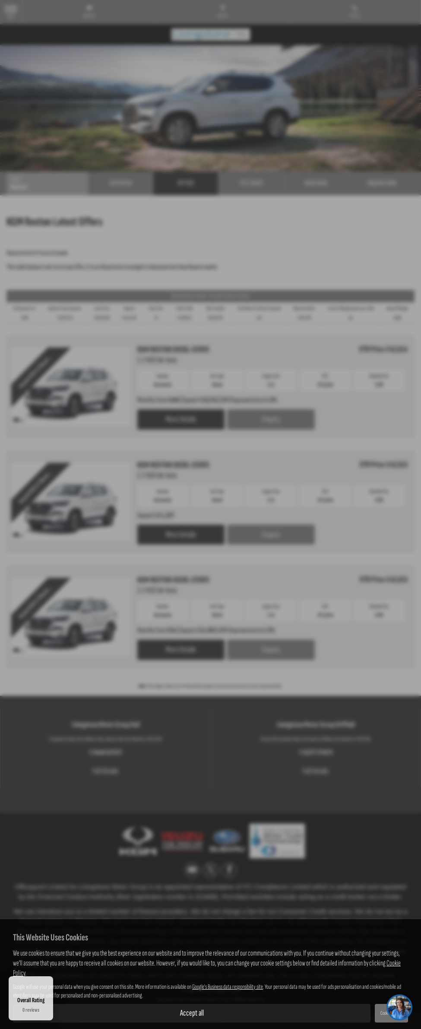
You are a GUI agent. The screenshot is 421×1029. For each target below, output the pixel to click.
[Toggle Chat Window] (399, 1007)
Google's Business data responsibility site (227, 987)
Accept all (192, 1013)
